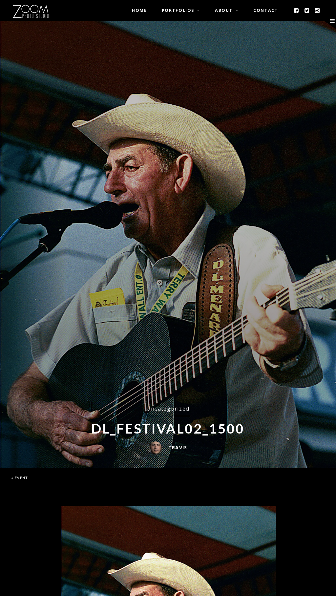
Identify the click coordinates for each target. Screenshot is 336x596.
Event (21, 477)
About (224, 10)
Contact (265, 10)
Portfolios (178, 10)
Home (139, 10)
